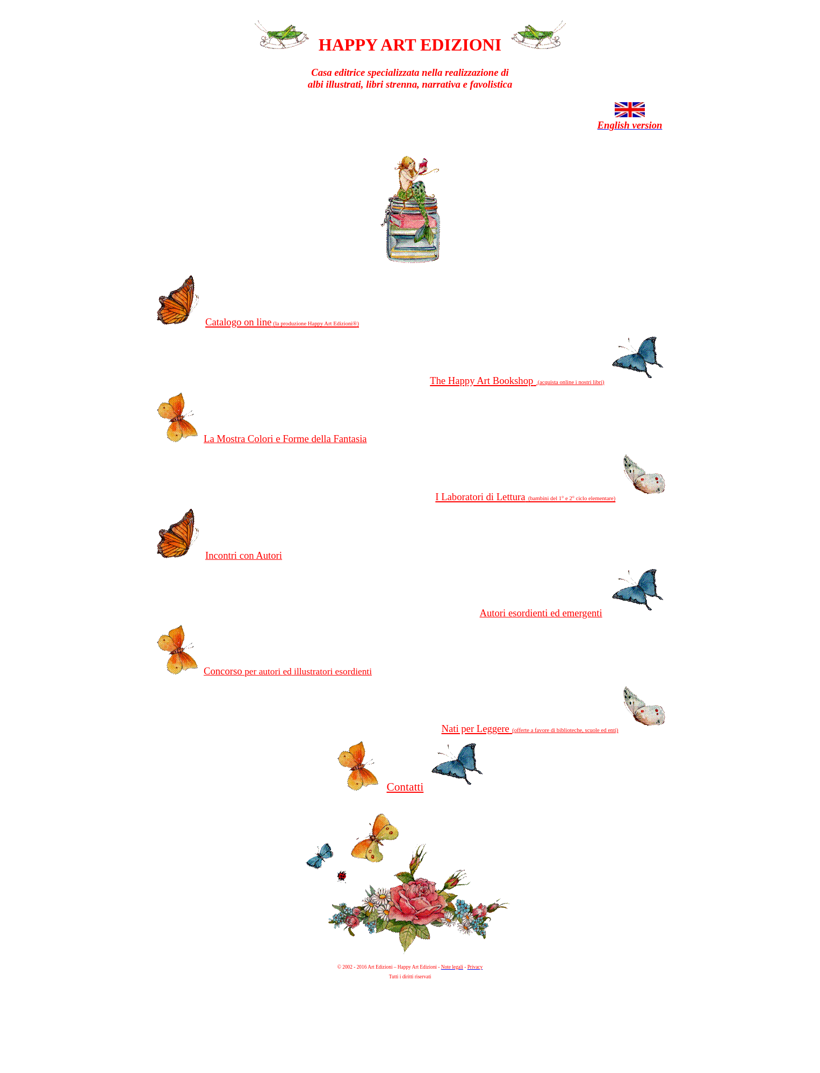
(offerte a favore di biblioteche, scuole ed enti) (565, 730)
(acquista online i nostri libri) (570, 382)
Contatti (404, 786)
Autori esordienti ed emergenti (541, 613)
